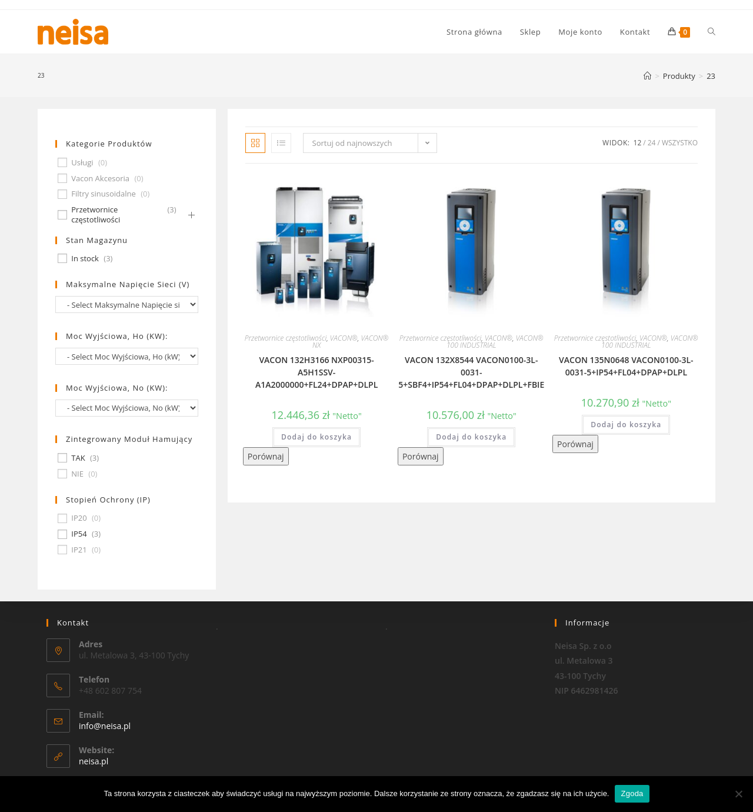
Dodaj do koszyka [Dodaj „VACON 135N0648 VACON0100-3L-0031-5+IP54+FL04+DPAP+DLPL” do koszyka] (626, 425)
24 (652, 143)
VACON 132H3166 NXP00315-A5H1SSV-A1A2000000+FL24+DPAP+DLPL (316, 372)
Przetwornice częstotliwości (285, 338)
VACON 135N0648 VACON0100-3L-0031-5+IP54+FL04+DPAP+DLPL (626, 366)
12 (638, 143)
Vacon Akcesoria (100, 179)
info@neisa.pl (105, 725)
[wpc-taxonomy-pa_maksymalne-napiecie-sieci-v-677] (126, 304)
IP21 (78, 550)
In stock (85, 259)
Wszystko (680, 143)
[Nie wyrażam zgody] (738, 794)
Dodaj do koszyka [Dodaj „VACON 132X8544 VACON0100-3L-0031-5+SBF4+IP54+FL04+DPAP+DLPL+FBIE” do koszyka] (471, 437)
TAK (78, 458)
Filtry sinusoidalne (103, 194)
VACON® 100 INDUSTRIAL (495, 341)
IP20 (78, 518)
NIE (77, 474)
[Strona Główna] (647, 76)
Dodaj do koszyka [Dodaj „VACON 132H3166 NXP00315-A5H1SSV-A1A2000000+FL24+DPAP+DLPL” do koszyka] (316, 437)
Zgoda (632, 793)
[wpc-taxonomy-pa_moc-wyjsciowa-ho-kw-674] (126, 356)
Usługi (82, 163)
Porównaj (266, 456)
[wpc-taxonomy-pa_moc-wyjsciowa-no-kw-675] (126, 408)
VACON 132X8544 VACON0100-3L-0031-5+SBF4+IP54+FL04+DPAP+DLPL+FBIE (471, 372)
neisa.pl (93, 761)
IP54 (78, 534)
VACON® (344, 338)
